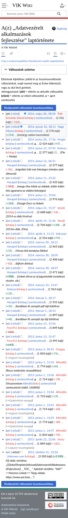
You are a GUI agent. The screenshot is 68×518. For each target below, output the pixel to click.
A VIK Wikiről (9, 509)
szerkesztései (43, 117)
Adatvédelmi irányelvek (15, 504)
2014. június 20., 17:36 (41, 139)
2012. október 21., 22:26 (43, 452)
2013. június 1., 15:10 (41, 362)
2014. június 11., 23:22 (41, 178)
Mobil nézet (8, 513)
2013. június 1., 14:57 (41, 430)
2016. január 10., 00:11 (42, 126)
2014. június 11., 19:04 (41, 195)
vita (36, 383)
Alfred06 (28, 383)
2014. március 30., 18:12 (43, 242)
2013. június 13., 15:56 (41, 323)
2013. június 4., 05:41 (41, 349)
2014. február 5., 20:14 (42, 310)
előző (15, 113)
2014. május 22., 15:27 (41, 208)
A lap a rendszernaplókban (14, 61)
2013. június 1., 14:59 (41, 417)
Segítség (59, 28)
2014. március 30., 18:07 (43, 268)
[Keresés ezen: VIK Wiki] (34, 13)
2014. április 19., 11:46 (41, 220)
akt (8, 126)
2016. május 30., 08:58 (41, 113)
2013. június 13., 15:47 (41, 336)
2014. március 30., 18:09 (43, 255)
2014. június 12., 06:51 (41, 161)
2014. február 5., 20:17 (42, 298)
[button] (34, 69)
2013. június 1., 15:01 (41, 405)
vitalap (29, 117)
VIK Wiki (22, 5)
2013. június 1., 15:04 (41, 392)
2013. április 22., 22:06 (41, 439)
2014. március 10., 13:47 (43, 285)
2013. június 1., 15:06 (41, 375)
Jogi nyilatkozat (29, 509)
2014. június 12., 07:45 (41, 148)
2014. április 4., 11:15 (41, 233)
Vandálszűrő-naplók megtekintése (46, 61)
